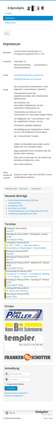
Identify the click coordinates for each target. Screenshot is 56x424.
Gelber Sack (11, 296)
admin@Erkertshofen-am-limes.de (28, 75)
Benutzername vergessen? (16, 393)
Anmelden (11, 388)
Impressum (9, 18)
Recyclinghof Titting (14, 239)
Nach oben (48, 418)
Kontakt (8, 13)
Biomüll (9, 259)
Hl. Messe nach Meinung (16, 291)
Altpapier (10, 254)
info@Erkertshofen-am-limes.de (27, 79)
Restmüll (10, 231)
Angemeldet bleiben (15, 384)
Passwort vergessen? (14, 396)
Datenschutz (10, 23)
